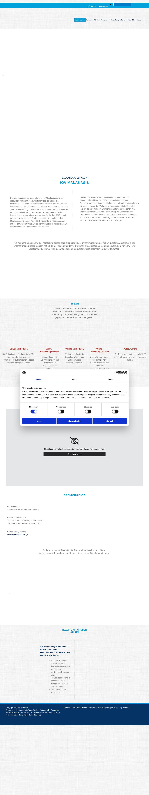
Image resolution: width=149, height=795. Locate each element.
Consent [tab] (38, 379)
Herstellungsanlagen (118, 20)
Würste (96, 20)
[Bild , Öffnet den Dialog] (77, 75)
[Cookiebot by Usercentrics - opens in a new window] (116, 372)
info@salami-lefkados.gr (17, 534)
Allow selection (74, 421)
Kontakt (139, 20)
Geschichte (105, 20)
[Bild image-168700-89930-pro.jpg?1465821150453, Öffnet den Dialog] (29, 608)
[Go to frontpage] (14, 26)
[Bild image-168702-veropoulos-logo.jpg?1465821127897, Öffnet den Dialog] (29, 592)
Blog (133, 20)
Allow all (109, 421)
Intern (129, 20)
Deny (39, 421)
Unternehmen (80, 20)
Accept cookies (74, 454)
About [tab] (110, 379)
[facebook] (113, 4)
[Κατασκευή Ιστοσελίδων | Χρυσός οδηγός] (8, 721)
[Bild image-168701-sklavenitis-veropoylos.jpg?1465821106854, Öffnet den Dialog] (29, 577)
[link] (74, 441)
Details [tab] (74, 379)
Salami (88, 20)
